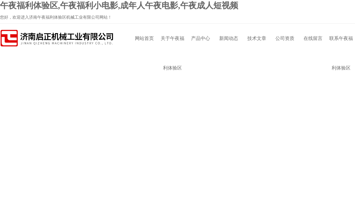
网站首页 (144, 38)
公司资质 (284, 38)
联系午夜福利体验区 (341, 44)
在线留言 (313, 38)
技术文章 (256, 38)
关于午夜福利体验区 (172, 44)
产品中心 (200, 38)
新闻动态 (228, 38)
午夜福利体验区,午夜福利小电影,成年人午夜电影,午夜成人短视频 (119, 5)
